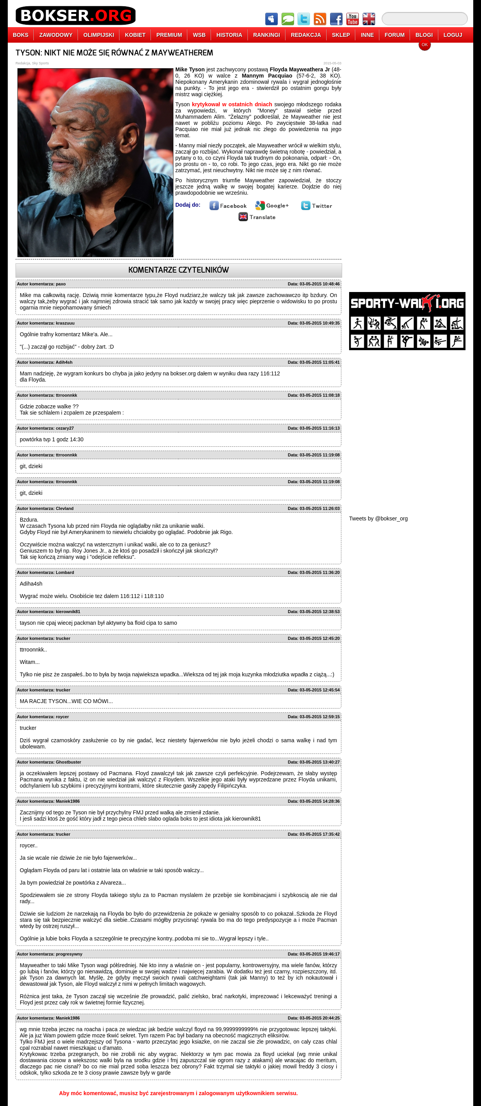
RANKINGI (266, 35)
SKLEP (341, 35)
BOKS (20, 35)
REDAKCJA (306, 35)
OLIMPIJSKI (98, 35)
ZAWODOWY (56, 35)
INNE (367, 35)
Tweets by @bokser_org (378, 518)
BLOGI (424, 35)
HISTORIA (229, 35)
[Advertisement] (407, 164)
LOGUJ (453, 35)
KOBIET (135, 35)
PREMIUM (169, 35)
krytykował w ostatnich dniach (232, 104)
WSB (199, 35)
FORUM (395, 35)
